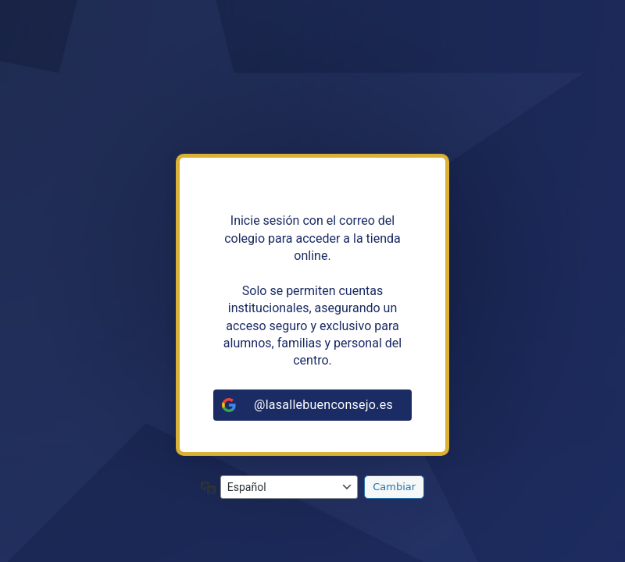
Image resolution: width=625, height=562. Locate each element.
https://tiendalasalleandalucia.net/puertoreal (312, 96)
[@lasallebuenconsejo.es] (312, 405)
